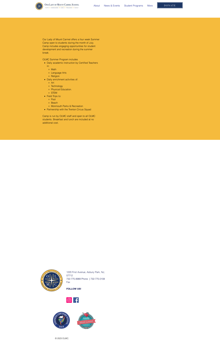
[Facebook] (76, 300)
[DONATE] (170, 5)
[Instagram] (69, 300)
